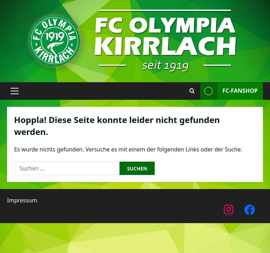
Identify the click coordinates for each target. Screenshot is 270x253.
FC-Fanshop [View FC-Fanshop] (229, 91)
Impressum (22, 200)
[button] (14, 91)
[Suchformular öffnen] (192, 91)
